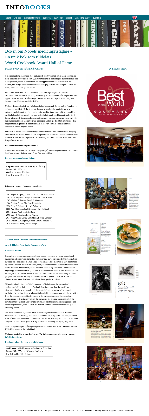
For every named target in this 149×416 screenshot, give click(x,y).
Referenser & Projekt (53, 18)
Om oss (17, 18)
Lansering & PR (82, 18)
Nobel (69, 18)
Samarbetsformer (32, 18)
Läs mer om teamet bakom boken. (20, 158)
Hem (8, 18)
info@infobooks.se (33, 68)
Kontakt (97, 18)
